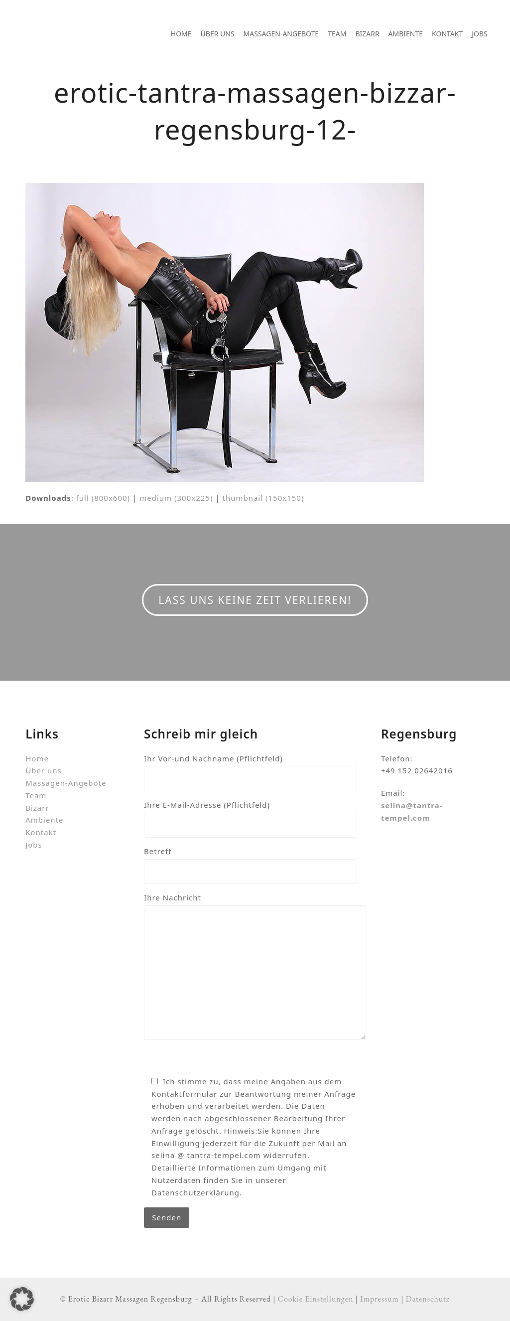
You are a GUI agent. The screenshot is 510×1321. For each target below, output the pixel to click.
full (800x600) (103, 498)
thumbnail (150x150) (263, 498)
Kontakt (40, 832)
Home (37, 758)
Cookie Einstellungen (316, 1299)
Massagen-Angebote (65, 783)
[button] (22, 1299)
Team (35, 795)
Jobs (33, 845)
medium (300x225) (176, 498)
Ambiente (44, 820)
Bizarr (37, 808)
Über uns (43, 770)
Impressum (379, 1299)
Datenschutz (428, 1299)
